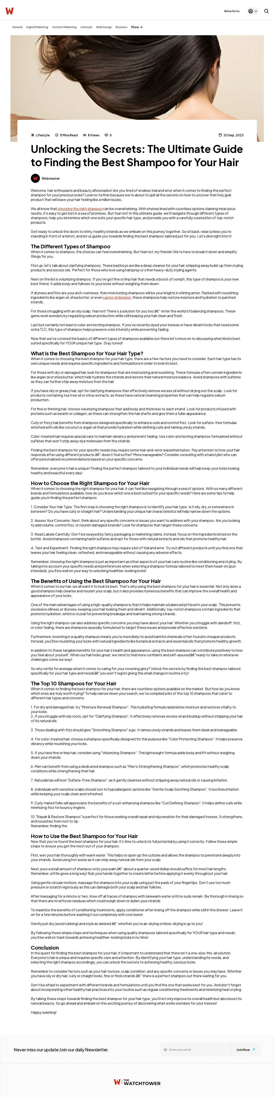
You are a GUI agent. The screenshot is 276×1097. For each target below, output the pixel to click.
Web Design (104, 27)
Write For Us (232, 11)
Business (121, 27)
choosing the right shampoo (79, 208)
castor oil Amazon (117, 297)
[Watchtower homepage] (137, 1082)
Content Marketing (64, 27)
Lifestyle (86, 27)
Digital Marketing (37, 27)
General (17, 27)
